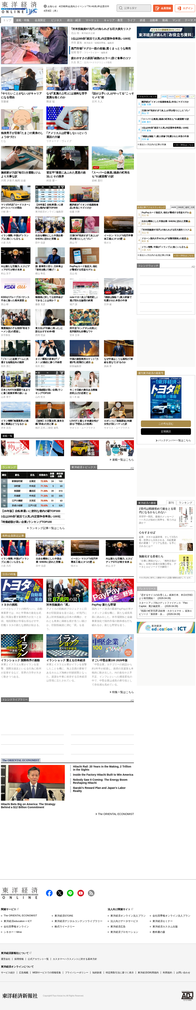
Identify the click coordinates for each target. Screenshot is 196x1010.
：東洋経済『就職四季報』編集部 (92, 42)
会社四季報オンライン (16, 926)
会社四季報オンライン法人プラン (171, 915)
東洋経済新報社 (20, 995)
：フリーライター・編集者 (89, 52)
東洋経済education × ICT (18, 921)
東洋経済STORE (64, 915)
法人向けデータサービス (124, 921)
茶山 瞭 (5, 304)
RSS (91, 893)
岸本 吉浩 (6, 427)
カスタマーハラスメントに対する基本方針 (75, 959)
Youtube (80, 893)
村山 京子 (6, 273)
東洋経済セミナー (163, 921)
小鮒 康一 (6, 211)
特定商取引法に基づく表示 (120, 972)
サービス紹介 (8, 972)
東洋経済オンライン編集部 (49, 211)
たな (3, 141)
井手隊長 (5, 335)
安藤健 (5, 101)
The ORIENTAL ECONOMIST (116, 814)
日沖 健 (108, 304)
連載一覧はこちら (123, 459)
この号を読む (165, 423)
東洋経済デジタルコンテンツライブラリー (78, 921)
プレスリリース (147, 588)
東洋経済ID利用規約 (148, 972)
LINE (70, 893)
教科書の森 (159, 932)
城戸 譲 (73, 304)
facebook (49, 893)
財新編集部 (75, 366)
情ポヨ (107, 242)
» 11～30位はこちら (183, 145)
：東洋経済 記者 (83, 33)
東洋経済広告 (118, 926)
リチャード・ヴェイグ (59, 141)
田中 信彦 (40, 242)
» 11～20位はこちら (183, 255)
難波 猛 (50, 101)
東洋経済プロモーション (124, 932)
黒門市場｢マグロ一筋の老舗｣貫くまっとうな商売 (101, 48)
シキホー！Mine (13, 932)
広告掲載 (23, 972)
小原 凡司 (6, 242)
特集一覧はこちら (123, 692)
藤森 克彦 (40, 304)
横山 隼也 (40, 273)
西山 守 (73, 242)
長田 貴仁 (6, 366)
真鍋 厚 (108, 366)
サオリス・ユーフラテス (82, 427)
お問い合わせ (183, 972)
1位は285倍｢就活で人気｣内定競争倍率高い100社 (101, 38)
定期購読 (166, 431)
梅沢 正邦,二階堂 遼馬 (46, 427)
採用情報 (19, 959)
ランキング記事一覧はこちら (47, 528)
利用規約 (167, 972)
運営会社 (5, 959)
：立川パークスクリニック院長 (91, 62)
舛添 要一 (51, 180)
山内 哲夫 (40, 397)
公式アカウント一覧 (38, 959)
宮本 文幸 (75, 335)
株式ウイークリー (65, 926)
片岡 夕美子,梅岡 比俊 (13, 180)
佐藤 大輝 (75, 211)
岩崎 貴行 (97, 180)
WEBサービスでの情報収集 (46, 972)
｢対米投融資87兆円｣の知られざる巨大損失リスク (101, 28)
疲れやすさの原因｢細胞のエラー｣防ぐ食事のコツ (101, 58)
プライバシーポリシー (76, 972)
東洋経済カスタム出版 (165, 926)
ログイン (188, 8)
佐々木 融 (75, 397)
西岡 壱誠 (40, 335)
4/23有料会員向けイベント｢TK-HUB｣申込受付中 (84, 6)
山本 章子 (6, 397)
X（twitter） (59, 893)
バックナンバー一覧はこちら (174, 440)
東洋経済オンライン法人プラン (128, 915)
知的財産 (97, 972)
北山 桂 (73, 273)
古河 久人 (97, 101)
